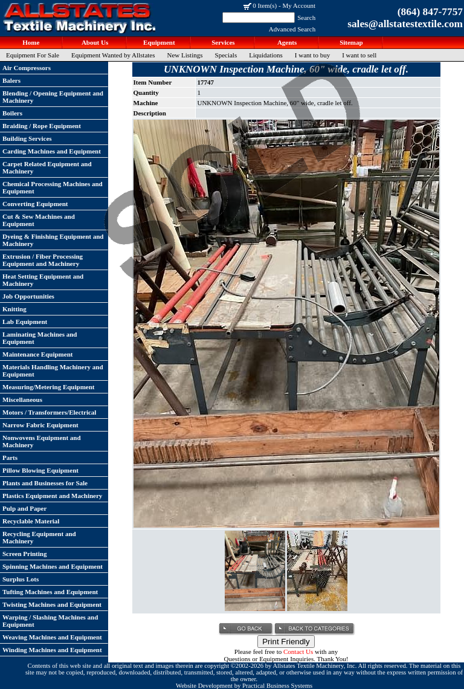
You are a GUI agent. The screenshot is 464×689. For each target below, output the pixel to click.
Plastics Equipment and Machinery (52, 495)
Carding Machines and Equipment (51, 151)
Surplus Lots (20, 579)
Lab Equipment (24, 321)
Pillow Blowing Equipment (40, 470)
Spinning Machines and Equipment (52, 566)
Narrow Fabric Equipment (40, 425)
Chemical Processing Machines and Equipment (52, 187)
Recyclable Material (30, 521)
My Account (298, 5)
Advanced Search (292, 29)
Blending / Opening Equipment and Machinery (52, 96)
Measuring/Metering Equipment (48, 386)
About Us (94, 42)
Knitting (14, 308)
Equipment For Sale (32, 55)
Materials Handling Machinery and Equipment (52, 370)
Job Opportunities (28, 296)
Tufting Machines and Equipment (50, 591)
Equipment (158, 42)
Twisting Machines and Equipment (52, 604)
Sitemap (350, 42)
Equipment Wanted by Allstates (113, 55)
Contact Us (298, 651)
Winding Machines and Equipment (52, 649)
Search (306, 17)
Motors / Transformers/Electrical (49, 412)
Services (222, 42)
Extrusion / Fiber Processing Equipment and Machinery (42, 260)
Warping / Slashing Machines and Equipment (50, 620)
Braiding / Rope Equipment (41, 125)
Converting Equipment (35, 203)
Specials (226, 55)
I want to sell (359, 55)
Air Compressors (26, 67)
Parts (10, 457)
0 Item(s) (265, 5)
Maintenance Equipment (37, 354)
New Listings (185, 55)
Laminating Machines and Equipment (39, 338)
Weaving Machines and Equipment (52, 637)
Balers (11, 80)
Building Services (27, 138)
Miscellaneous (22, 399)
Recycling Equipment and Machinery (39, 537)
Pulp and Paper (24, 508)
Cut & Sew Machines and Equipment (38, 220)
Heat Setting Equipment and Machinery (42, 280)
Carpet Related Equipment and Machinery (47, 167)
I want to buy (312, 55)
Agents (286, 42)
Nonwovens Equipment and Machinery (41, 441)
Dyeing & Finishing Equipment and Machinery (53, 240)
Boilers (12, 113)
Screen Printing (24, 553)
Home (30, 42)
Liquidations (266, 55)
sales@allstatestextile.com (405, 24)
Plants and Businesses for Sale (45, 483)
